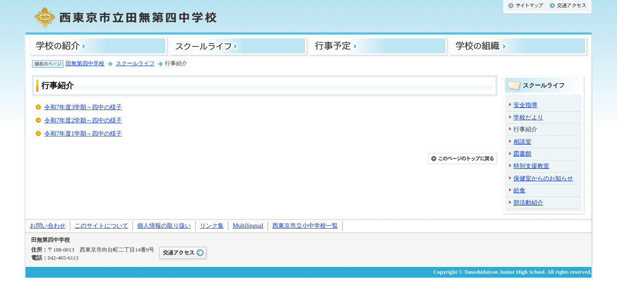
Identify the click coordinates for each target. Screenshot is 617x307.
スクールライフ (135, 64)
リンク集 (212, 225)
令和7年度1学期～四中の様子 (83, 133)
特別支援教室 (531, 165)
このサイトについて (101, 225)
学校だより (528, 117)
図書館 (522, 153)
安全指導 (525, 104)
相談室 (522, 141)
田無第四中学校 (85, 64)
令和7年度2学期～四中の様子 (83, 120)
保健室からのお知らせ (543, 178)
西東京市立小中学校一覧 (305, 225)
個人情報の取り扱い (164, 225)
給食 (519, 190)
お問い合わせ (48, 225)
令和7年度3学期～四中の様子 (83, 107)
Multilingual (248, 225)
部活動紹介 (528, 202)
